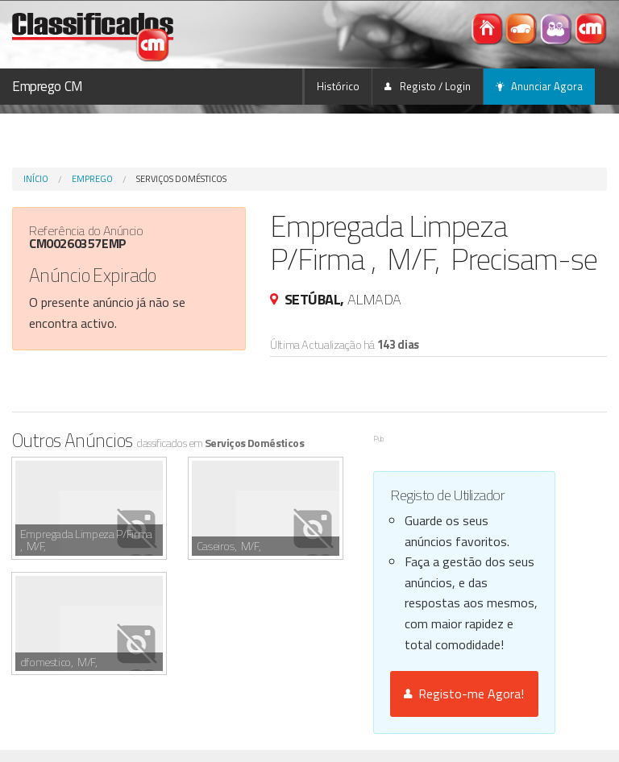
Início (35, 178)
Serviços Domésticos (181, 178)
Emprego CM (47, 86)
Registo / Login (427, 86)
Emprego (92, 178)
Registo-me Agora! (464, 693)
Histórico (338, 86)
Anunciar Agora (539, 86)
